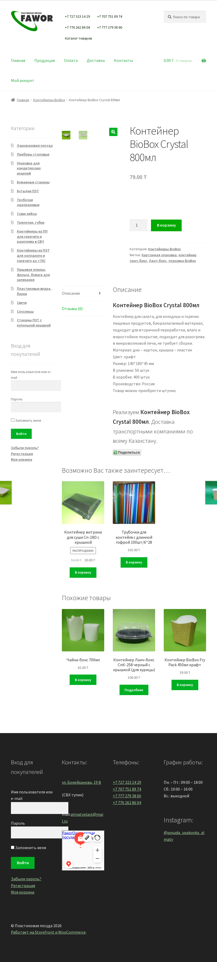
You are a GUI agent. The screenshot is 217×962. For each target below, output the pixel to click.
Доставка (96, 60)
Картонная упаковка (159, 255)
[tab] (83, 293)
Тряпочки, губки (30, 222)
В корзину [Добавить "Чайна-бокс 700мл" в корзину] (83, 679)
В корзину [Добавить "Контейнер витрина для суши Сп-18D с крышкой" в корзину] (83, 572)
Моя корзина (21, 459)
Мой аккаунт (22, 80)
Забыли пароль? (24, 447)
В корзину (166, 225)
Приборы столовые (33, 154)
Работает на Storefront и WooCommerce (48, 932)
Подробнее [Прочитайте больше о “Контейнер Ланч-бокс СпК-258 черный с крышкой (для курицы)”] (133, 690)
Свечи (22, 302)
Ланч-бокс (158, 260)
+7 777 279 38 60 (109, 27)
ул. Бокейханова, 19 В (81, 782)
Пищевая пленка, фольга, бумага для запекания (33, 274)
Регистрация (22, 453)
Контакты (123, 60)
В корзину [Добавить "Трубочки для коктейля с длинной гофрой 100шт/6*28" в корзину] (134, 562)
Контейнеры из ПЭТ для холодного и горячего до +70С (33, 255)
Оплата (71, 60)
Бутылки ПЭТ (28, 191)
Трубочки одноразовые (28, 202)
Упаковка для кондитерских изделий (29, 168)
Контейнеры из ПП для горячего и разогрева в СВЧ (32, 236)
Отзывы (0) (72, 308)
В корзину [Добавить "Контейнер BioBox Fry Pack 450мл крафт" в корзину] (185, 684)
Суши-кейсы (27, 213)
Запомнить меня (26, 420)
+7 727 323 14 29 (77, 16)
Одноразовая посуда (35, 145)
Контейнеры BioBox (49, 100)
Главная (18, 60)
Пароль (17, 399)
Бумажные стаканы (33, 182)
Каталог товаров (78, 38)
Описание (71, 293)
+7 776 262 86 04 (77, 27)
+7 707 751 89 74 (109, 16)
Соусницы (25, 311)
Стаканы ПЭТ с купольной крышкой (34, 323)
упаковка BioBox (182, 260)
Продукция (44, 60)
